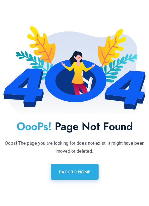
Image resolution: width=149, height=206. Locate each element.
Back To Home (74, 172)
